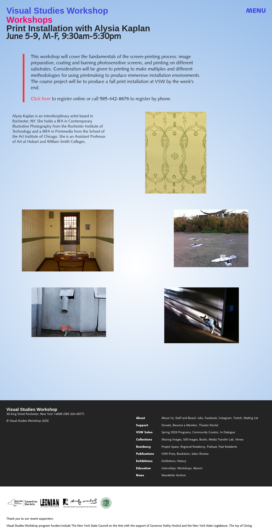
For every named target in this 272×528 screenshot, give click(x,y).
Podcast (212, 447)
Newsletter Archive (174, 475)
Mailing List (251, 418)
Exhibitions (144, 461)
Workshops (29, 20)
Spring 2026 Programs (176, 432)
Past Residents (228, 447)
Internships (169, 468)
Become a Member (185, 425)
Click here (41, 99)
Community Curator (205, 432)
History (181, 461)
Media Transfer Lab (221, 439)
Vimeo (239, 439)
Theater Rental (208, 425)
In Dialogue (227, 432)
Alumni (197, 468)
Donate (166, 425)
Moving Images (171, 439)
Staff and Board (185, 418)
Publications (145, 454)
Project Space (170, 447)
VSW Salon (144, 432)
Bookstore (183, 454)
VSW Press (168, 454)
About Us (168, 418)
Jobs (200, 418)
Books (203, 439)
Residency (143, 447)
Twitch (237, 418)
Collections (144, 439)
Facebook (211, 418)
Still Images (190, 439)
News (140, 475)
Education (143, 468)
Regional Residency (192, 447)
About (140, 418)
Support (142, 425)
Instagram (225, 418)
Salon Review (200, 454)
